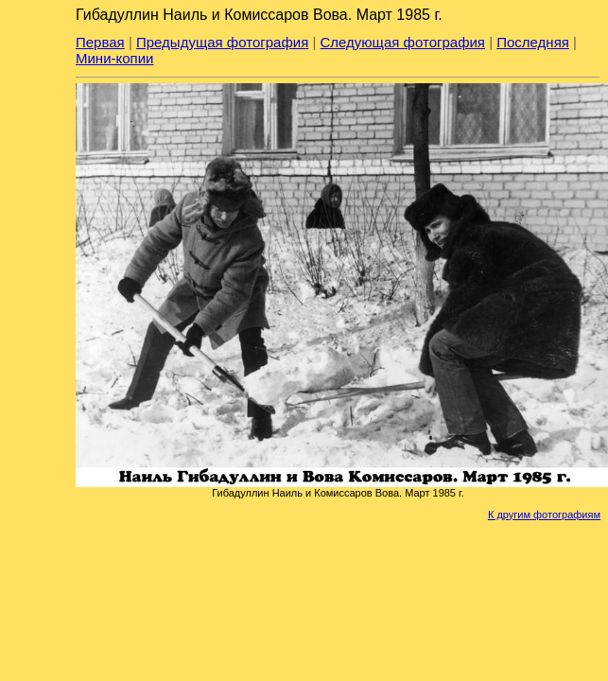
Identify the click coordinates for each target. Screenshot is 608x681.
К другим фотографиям (544, 514)
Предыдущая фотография (222, 42)
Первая (100, 42)
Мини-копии (115, 58)
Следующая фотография (403, 42)
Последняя (532, 42)
